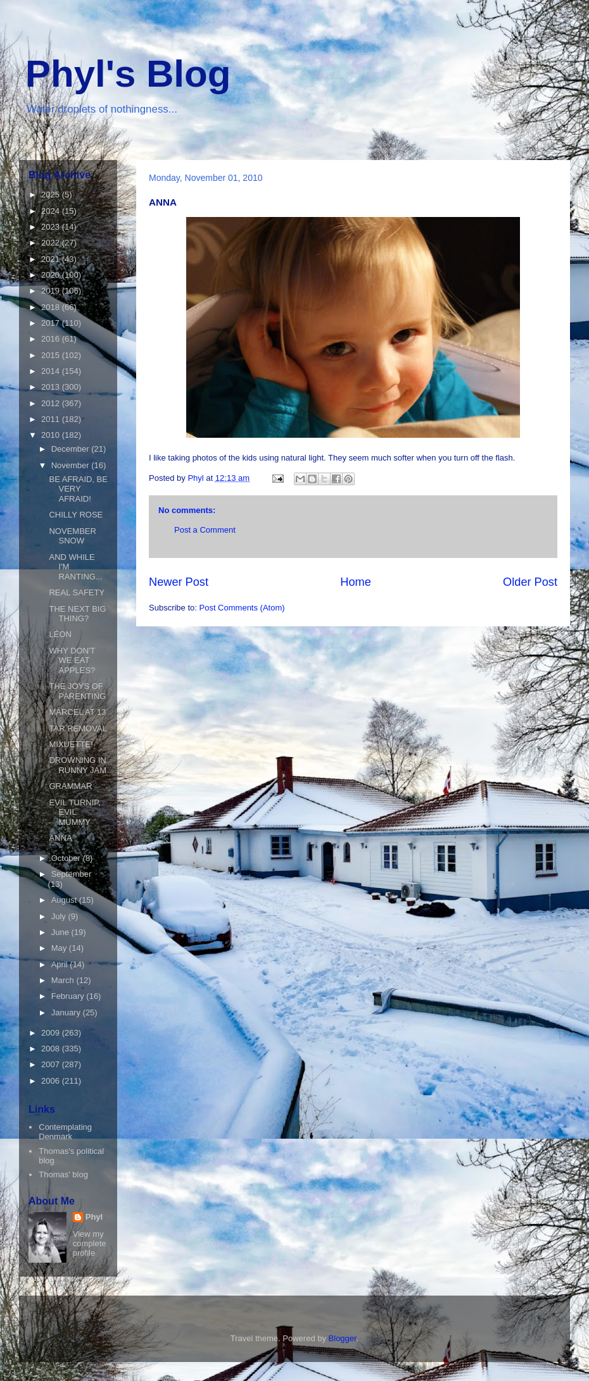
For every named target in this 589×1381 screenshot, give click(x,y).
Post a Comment (205, 530)
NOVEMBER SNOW (72, 536)
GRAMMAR (70, 786)
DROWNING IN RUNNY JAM (77, 765)
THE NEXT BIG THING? (77, 614)
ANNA (60, 838)
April (60, 964)
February (69, 996)
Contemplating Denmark (65, 1132)
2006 (51, 1081)
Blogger (343, 1338)
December (71, 449)
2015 (51, 355)
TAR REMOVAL (77, 728)
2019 (51, 290)
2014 (51, 371)
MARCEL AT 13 (77, 712)
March (64, 980)
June (61, 932)
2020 (51, 275)
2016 (51, 339)
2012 (51, 403)
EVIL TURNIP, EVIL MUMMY (74, 812)
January (67, 1012)
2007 (51, 1064)
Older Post (530, 582)
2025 (51, 194)
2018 (51, 307)
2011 (51, 419)
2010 (51, 435)
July (59, 916)
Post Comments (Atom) (242, 607)
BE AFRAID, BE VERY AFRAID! (78, 489)
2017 (51, 323)
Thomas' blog (63, 1174)
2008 (51, 1048)
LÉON (60, 634)
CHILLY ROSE (76, 514)
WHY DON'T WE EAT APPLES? (72, 660)
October (67, 858)
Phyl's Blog (128, 74)
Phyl (94, 1217)
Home (355, 582)
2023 (51, 227)
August (65, 900)
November (71, 465)
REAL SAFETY (76, 592)
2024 (51, 211)
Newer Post (178, 582)
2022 (51, 242)
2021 (51, 259)
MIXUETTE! (70, 744)
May (60, 948)
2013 (51, 387)
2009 (51, 1032)
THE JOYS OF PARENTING (77, 691)
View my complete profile (89, 1243)
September (71, 874)
